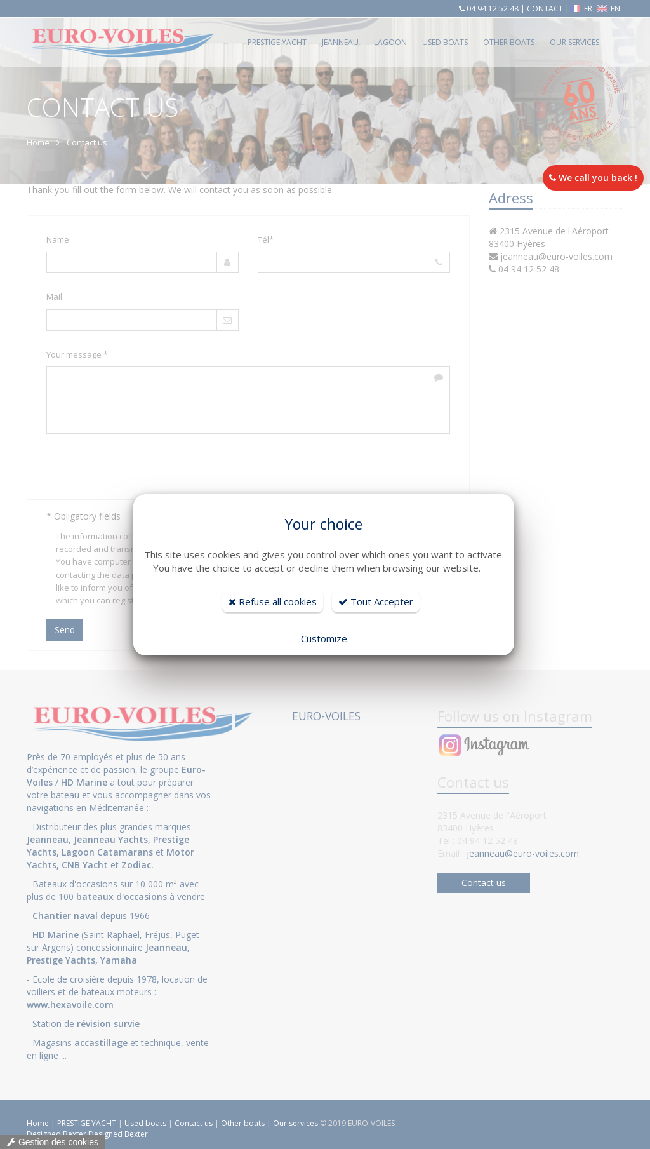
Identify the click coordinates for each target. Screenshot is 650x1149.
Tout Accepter (375, 601)
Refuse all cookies (273, 601)
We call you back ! (593, 177)
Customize (324, 638)
